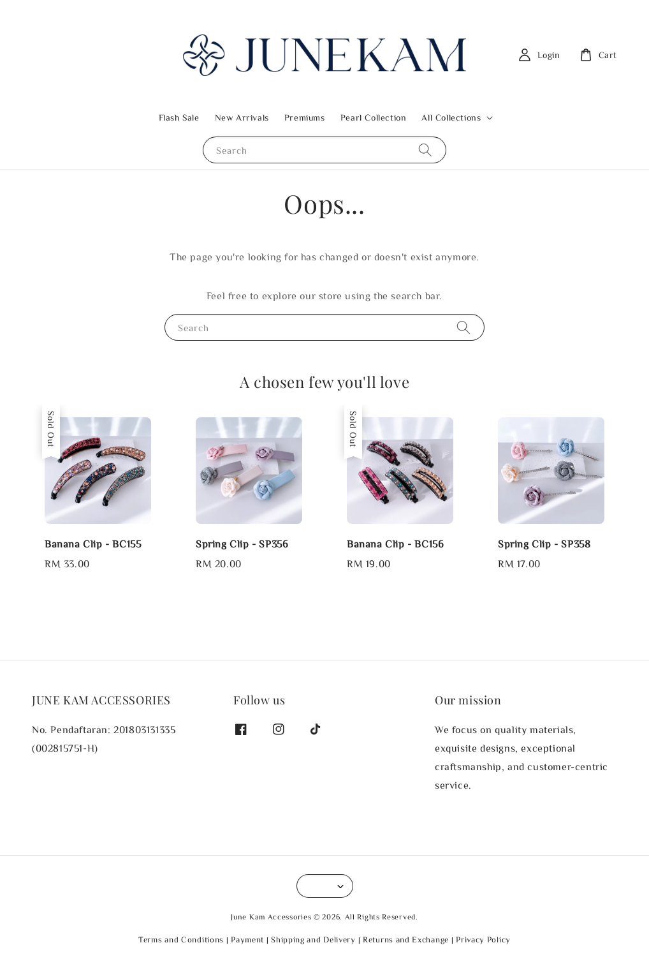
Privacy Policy (483, 939)
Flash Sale (179, 117)
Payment (247, 939)
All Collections (451, 117)
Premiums (304, 117)
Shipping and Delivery (313, 939)
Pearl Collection (373, 117)
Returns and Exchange (406, 939)
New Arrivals (242, 117)
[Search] (425, 149)
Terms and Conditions (181, 939)
